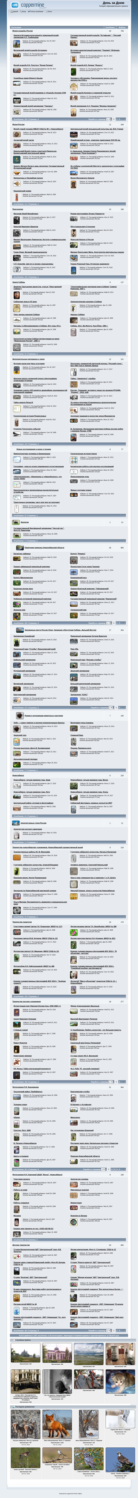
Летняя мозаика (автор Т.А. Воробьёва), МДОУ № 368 (93, 927)
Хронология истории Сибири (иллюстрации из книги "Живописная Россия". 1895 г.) (36, 340)
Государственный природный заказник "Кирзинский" (93, 599)
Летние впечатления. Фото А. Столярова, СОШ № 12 (93, 1250)
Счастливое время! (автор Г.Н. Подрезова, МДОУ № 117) (38, 927)
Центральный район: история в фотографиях (33, 803)
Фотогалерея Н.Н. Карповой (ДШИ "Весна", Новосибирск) (37, 1175)
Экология (25, 522)
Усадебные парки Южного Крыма (28, 78)
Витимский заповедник (24, 684)
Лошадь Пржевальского (80, 748)
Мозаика (17, 1216)
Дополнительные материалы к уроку (28, 359)
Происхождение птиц (79, 477)
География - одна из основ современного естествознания (39, 467)
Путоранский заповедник (24, 671)
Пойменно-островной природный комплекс (32, 599)
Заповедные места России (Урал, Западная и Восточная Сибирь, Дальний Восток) (60, 630)
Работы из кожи (20, 1190)
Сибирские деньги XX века (25, 302)
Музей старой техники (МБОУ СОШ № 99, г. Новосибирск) (38, 129)
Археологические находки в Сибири (86, 302)
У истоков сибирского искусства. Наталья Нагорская (93, 852)
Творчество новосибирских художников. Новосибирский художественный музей (47, 847)
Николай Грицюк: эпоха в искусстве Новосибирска (92, 891)
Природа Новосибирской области (85, 1156)
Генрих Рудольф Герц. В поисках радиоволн (89, 264)
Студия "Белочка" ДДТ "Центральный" (30, 1277)
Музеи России (18, 124)
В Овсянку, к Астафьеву (80, 1105)
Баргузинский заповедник (25, 695)
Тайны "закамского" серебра (82, 379)
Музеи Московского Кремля (82, 178)
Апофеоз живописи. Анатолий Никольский (89, 865)
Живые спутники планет (81, 490)
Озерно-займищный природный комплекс (32, 567)
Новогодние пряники (23, 1056)
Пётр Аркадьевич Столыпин (82, 227)
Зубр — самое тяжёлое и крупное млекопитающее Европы (39, 723)
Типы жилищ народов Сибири (27, 315)
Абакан (17, 1117)
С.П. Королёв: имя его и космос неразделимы (33, 264)
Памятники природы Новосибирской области (44, 548)
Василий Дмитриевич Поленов (83, 1019)
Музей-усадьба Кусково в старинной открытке (90, 93)
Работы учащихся (21, 1203)
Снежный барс (76, 735)
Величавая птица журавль (81, 723)
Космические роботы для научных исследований (92, 467)
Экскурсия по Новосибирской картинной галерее (35, 891)
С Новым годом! (21, 1030)
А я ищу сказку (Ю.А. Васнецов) (84, 1056)
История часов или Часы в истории (29, 364)
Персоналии (17, 209)
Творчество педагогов (22, 922)
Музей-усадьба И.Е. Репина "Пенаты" (86, 65)
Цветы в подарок (21, 1156)
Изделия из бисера (78, 1216)
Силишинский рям (78, 610)
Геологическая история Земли (83, 454)
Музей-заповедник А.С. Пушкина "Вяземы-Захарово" (93, 106)
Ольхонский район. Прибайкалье (28, 1092)
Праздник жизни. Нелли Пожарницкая (30, 878)
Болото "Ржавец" (77, 554)
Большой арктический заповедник (85, 684)
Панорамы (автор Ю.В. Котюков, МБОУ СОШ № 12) (36, 938)
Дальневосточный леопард (25, 759)
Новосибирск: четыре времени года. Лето (32, 792)
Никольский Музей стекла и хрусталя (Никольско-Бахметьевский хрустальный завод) (35, 152)
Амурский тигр (20, 735)
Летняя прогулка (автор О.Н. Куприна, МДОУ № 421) (92, 938)
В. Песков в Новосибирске (25, 1143)
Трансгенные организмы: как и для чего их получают (37, 502)
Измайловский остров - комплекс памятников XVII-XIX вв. (95, 140)
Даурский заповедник (79, 671)
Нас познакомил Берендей (81, 1130)
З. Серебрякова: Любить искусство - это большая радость (95, 1030)
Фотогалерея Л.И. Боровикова (25, 1087)
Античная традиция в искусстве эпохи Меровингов (92, 416)
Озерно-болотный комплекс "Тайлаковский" (89, 589)
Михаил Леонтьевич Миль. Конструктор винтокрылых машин (97, 252)
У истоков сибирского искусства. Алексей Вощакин (36, 865)
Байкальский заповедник (24, 660)
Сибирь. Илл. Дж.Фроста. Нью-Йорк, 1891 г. (89, 326)
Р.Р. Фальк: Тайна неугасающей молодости (32, 1069)
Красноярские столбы (80, 1092)
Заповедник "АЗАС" (79, 695)
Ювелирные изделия (79, 1190)
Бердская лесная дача (23, 589)
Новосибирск (18, 775)
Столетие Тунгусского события (27, 429)
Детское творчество (21, 1245)
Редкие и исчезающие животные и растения (44, 716)
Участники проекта (22, 1179)
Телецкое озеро (20, 1105)
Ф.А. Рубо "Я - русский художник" (85, 1069)
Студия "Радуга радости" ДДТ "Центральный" (90, 1262)
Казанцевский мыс (78, 578)
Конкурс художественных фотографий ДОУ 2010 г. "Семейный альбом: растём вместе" (92, 967)
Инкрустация (76, 1203)
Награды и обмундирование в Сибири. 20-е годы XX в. (37, 326)
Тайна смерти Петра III (23, 403)
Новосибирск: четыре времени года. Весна (89, 780)
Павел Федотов (20, 1043)
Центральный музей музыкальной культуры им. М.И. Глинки (96, 129)
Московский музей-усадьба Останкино (30, 50)
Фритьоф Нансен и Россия (82, 240)
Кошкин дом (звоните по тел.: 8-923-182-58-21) (33, 1229)
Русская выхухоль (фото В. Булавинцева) (32, 748)
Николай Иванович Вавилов (26, 227)
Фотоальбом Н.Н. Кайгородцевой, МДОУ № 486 (34, 966)
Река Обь (74, 649)
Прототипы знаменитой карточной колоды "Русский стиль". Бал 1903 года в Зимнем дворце (96, 365)
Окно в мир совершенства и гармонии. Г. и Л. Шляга (93, 878)
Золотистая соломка (79, 1179)
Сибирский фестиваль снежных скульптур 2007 (91, 803)
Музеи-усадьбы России (22, 31)
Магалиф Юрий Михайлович (26, 214)
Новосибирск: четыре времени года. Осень (89, 792)
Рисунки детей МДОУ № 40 (25, 1304)
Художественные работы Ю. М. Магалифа (32, 852)
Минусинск (75, 1117)
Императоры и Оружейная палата (28, 178)
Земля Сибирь (18, 282)
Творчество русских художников (26, 1002)
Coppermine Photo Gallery (74, 1493)
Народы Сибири (77, 315)
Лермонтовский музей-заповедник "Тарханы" (33, 106)
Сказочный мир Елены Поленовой (85, 1043)
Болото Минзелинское (23, 578)
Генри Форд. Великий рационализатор (30, 252)
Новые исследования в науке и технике (33, 449)
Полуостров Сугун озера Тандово (85, 567)
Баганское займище (22, 554)
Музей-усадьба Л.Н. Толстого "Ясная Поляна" (33, 65)
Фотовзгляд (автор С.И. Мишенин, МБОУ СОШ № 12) (36, 951)
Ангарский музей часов (24, 140)
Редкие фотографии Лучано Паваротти (87, 214)
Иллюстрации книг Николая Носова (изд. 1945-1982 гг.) (37, 1006)
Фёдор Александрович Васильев (84, 1006)
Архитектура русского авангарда (28, 829)
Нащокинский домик (22, 191)
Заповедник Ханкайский (24, 636)
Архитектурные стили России (33, 823)
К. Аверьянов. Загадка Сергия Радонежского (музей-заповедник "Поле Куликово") (93, 152)
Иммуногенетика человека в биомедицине (32, 454)
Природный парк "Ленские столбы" (85, 660)
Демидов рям (19, 610)
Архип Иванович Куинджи (25, 1019)
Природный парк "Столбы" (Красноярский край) (34, 649)
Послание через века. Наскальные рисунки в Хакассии (94, 1143)
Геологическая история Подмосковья (30, 416)
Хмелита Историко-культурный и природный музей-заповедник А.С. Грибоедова (36, 36)
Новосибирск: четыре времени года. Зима (32, 780)
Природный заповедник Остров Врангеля (88, 636)
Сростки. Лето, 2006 (22, 1130)
